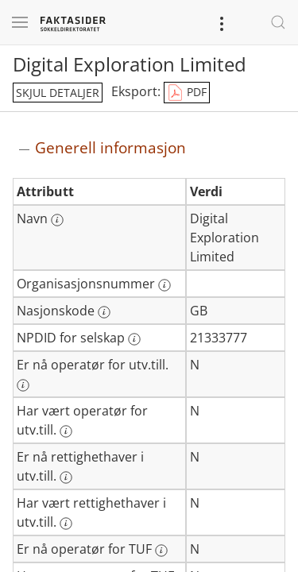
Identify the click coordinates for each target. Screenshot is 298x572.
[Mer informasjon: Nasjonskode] (104, 312)
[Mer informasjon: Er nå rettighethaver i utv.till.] (66, 477)
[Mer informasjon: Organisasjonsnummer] (164, 285)
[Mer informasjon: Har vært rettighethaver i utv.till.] (66, 523)
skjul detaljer (57, 92)
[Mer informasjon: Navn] (57, 220)
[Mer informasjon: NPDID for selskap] (134, 339)
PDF (187, 93)
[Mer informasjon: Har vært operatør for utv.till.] (66, 431)
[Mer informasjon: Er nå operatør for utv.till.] (23, 385)
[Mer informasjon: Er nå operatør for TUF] (161, 550)
